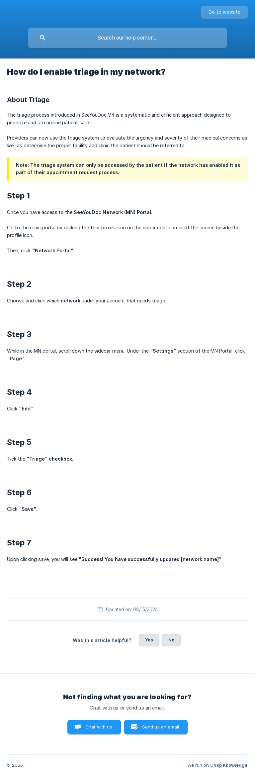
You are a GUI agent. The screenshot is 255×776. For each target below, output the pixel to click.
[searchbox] (127, 38)
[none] (224, 12)
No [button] (171, 639)
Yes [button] (149, 639)
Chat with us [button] (98, 726)
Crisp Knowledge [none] (228, 765)
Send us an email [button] (160, 726)
